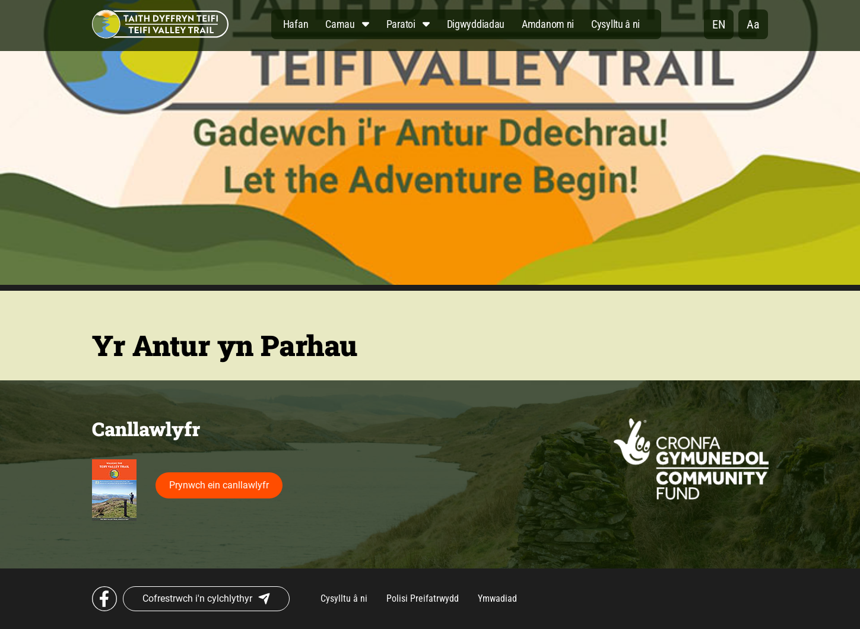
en (718, 24)
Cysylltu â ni (615, 24)
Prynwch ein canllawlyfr (219, 485)
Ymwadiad (497, 598)
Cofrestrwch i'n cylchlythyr (206, 599)
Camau (340, 24)
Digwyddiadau (475, 24)
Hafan (296, 24)
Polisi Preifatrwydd (422, 598)
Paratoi (400, 24)
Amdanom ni (548, 24)
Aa (753, 24)
